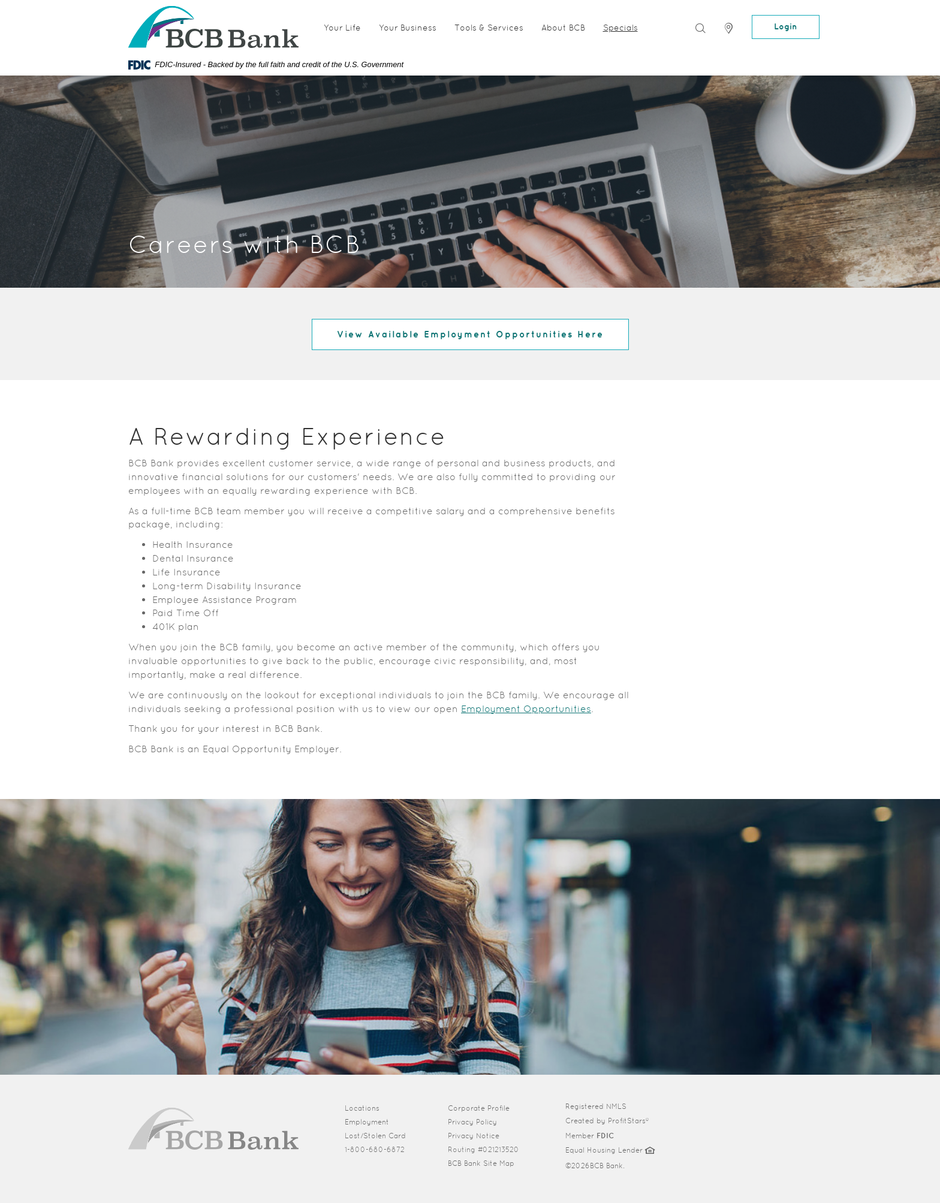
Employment (367, 1122)
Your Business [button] (407, 27)
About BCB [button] (563, 27)
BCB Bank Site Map (481, 1163)
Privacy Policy (472, 1122)
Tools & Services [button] (488, 27)
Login (785, 26)
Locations (362, 1108)
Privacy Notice (473, 1136)
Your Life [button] (342, 27)
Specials (620, 27)
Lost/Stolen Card (375, 1136)
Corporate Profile (486, 1107)
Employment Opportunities (526, 708)
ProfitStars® (628, 1121)
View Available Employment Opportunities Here (470, 334)
